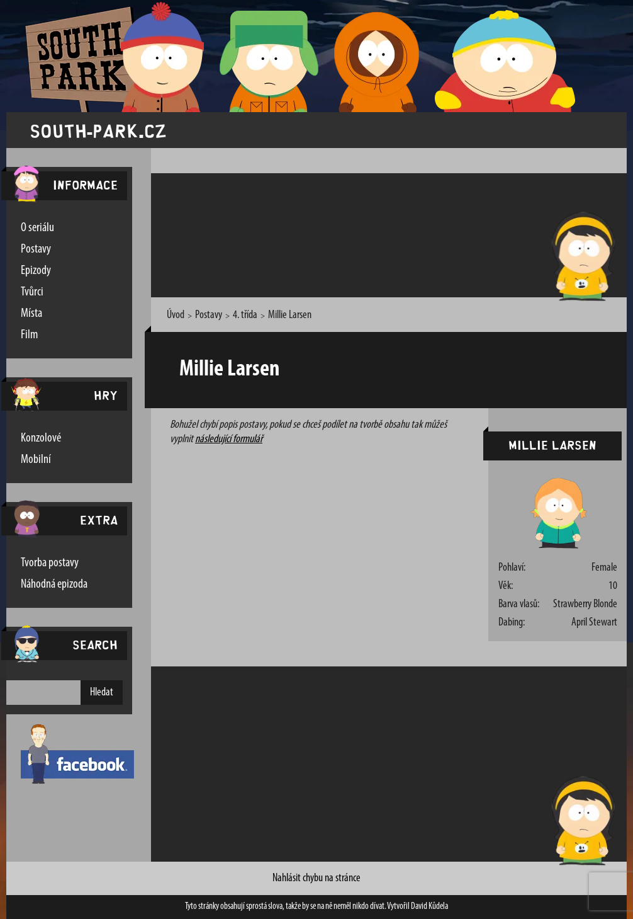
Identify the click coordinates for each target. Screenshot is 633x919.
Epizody (36, 271)
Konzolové (41, 438)
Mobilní (36, 460)
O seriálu (37, 228)
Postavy (36, 249)
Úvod (175, 315)
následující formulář (228, 439)
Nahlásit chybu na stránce (316, 878)
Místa (31, 313)
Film (29, 335)
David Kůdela (429, 906)
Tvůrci (32, 292)
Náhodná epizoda (54, 584)
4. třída (245, 315)
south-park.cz (98, 130)
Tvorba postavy (50, 563)
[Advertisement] (389, 233)
